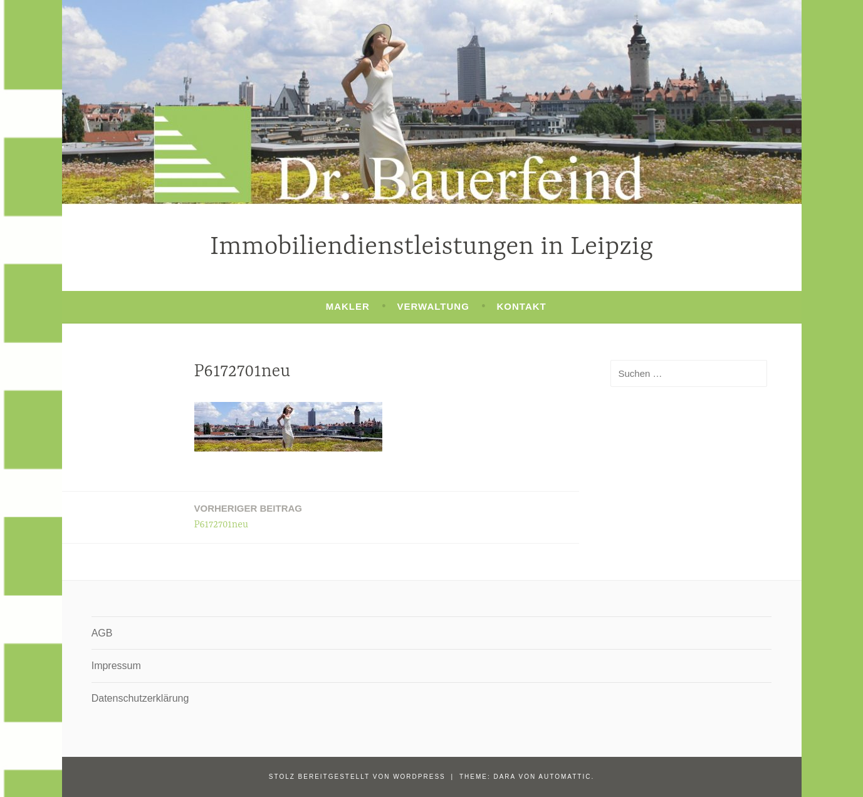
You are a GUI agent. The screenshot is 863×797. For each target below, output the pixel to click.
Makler (348, 306)
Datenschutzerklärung (140, 698)
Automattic (564, 776)
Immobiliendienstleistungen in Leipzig (431, 247)
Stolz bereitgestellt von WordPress (357, 776)
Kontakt (522, 306)
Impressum (116, 665)
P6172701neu (248, 515)
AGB (102, 633)
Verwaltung (433, 306)
